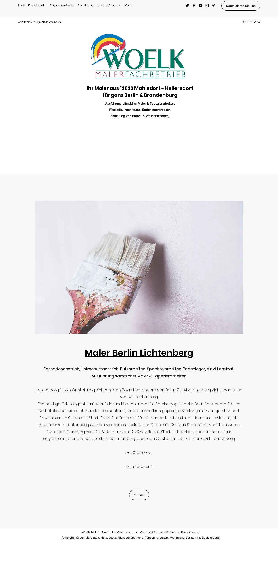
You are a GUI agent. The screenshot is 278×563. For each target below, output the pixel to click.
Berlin (171, 390)
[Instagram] (207, 5)
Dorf (198, 404)
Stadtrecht (197, 424)
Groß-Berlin (104, 431)
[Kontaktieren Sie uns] (240, 6)
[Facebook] (194, 5)
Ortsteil (78, 390)
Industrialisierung (215, 418)
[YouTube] (200, 5)
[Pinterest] (214, 5)
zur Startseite (139, 452)
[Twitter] (187, 5)
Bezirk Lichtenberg (139, 390)
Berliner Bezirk (198, 438)
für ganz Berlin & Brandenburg (140, 95)
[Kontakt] (139, 495)
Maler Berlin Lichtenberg (139, 353)
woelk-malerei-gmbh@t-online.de (40, 22)
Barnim (161, 404)
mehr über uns (139, 466)
